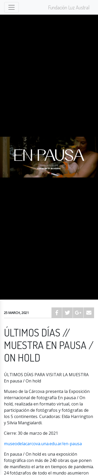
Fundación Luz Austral (69, 7)
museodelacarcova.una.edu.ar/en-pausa (43, 444)
